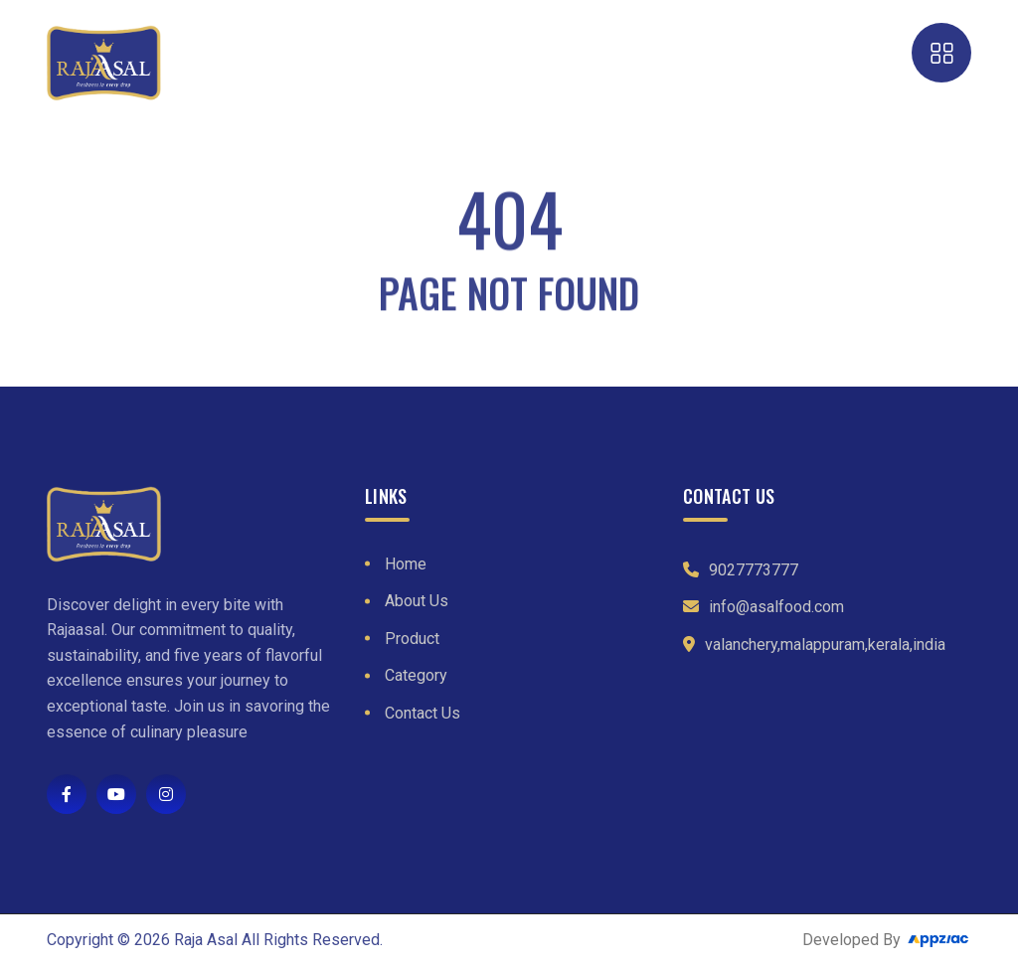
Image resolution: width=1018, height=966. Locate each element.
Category (416, 675)
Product (412, 638)
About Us (416, 600)
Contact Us (422, 713)
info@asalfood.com (776, 606)
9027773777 (753, 570)
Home (405, 564)
